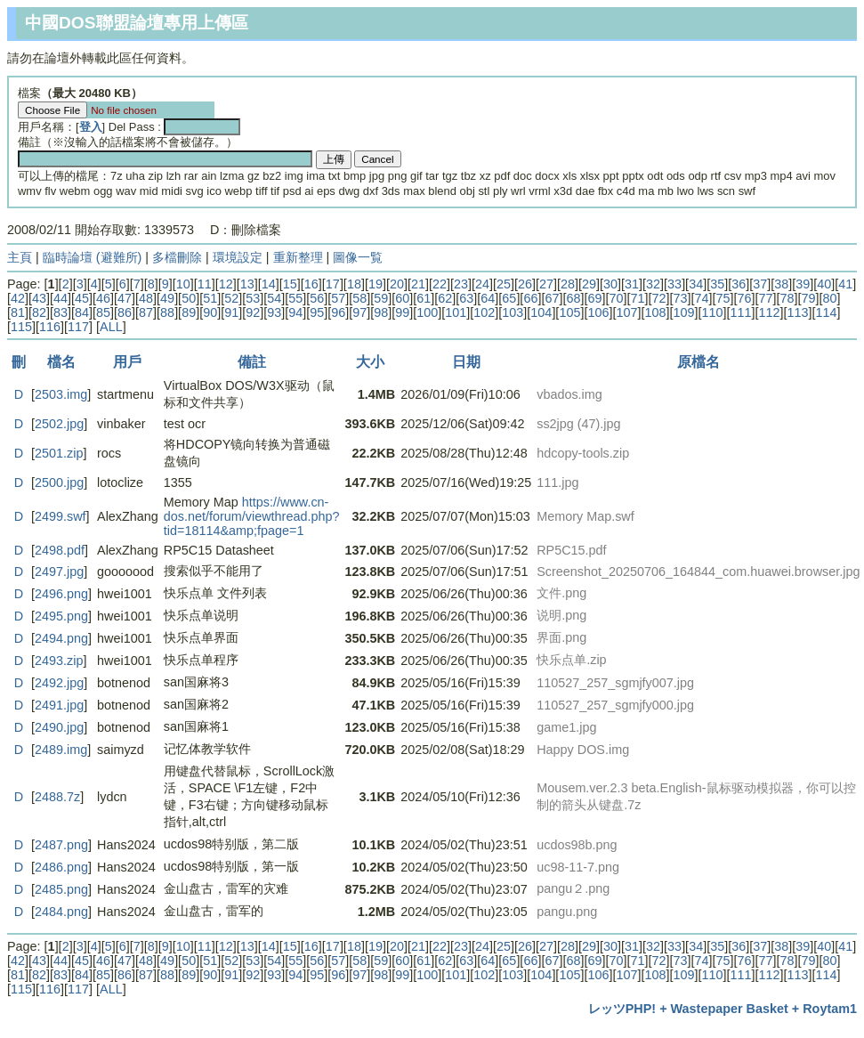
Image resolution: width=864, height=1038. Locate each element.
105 (569, 312)
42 (18, 298)
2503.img (61, 394)
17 (333, 284)
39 (802, 284)
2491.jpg (59, 705)
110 (712, 312)
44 (60, 298)
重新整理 (298, 257)
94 (295, 312)
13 (247, 284)
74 (702, 298)
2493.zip (59, 660)
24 (482, 284)
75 (723, 298)
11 (205, 284)
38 (781, 284)
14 (269, 284)
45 (82, 298)
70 (616, 298)
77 (766, 298)
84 (82, 312)
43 (39, 298)
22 (439, 284)
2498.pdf (60, 550)
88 (167, 312)
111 (740, 312)
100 (427, 312)
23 (461, 284)
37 (760, 284)
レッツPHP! (622, 1009)
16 (311, 284)
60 (402, 298)
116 (50, 327)
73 (680, 298)
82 (39, 312)
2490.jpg (59, 727)
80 (830, 298)
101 (455, 312)
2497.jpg (59, 571)
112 (768, 312)
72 (658, 298)
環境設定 (237, 257)
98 (381, 312)
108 (655, 312)
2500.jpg (59, 482)
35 (717, 284)
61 (423, 298)
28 (568, 284)
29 (589, 284)
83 (60, 312)
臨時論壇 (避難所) (92, 257)
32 (653, 284)
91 (231, 312)
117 (78, 327)
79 (809, 298)
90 (210, 312)
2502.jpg (59, 424)
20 (397, 284)
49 (167, 298)
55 (295, 298)
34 (696, 284)
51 (210, 298)
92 (253, 312)
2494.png (61, 638)
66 (530, 298)
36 (738, 284)
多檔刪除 (177, 257)
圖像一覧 (358, 257)
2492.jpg (59, 683)
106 (598, 312)
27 (546, 284)
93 (274, 312)
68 (573, 298)
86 (124, 312)
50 (189, 298)
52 (231, 298)
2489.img (61, 749)
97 (359, 312)
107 (626, 312)
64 (487, 298)
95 (317, 312)
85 (103, 312)
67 (552, 298)
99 (402, 312)
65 (509, 298)
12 (226, 284)
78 (787, 298)
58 (359, 298)
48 (146, 298)
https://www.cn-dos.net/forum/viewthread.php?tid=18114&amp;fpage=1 (252, 516)
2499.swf (60, 516)
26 (525, 284)
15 (290, 284)
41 (845, 284)
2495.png (61, 616)
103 (512, 312)
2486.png (61, 867)
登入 (90, 127)
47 (124, 298)
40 (824, 284)
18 (354, 284)
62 (445, 298)
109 (683, 312)
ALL (111, 327)
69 (594, 298)
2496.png (61, 594)
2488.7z (57, 797)
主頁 (19, 257)
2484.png (61, 911)
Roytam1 (830, 1009)
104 (541, 312)
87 (146, 312)
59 (381, 298)
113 (798, 312)
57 (338, 298)
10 (183, 284)
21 (418, 284)
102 (484, 312)
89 (189, 312)
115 (21, 327)
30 (610, 284)
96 (338, 312)
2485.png (61, 889)
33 (674, 284)
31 (632, 284)
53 (253, 298)
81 (18, 312)
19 (375, 284)
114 (826, 312)
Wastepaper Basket (729, 1009)
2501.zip (59, 453)
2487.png (61, 845)
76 (745, 298)
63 (466, 298)
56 (317, 298)
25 (504, 284)
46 (103, 298)
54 (274, 298)
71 (637, 298)
